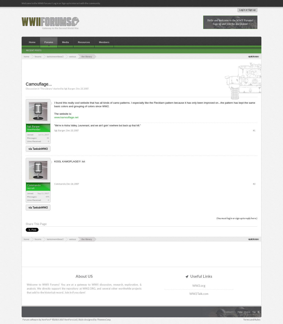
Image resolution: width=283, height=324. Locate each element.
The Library (46, 88)
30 (48, 138)
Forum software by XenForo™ (50, 319)
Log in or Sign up (247, 9)
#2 (254, 183)
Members (104, 42)
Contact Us (230, 312)
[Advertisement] (141, 70)
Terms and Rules (251, 319)
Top (254, 312)
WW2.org (198, 285)
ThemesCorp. (104, 319)
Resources (84, 42)
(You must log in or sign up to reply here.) (237, 218)
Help (240, 312)
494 (47, 197)
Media (65, 42)
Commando (34, 185)
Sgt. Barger (69, 88)
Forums (48, 42)
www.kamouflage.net (66, 117)
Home (32, 42)
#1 (254, 130)
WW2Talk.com (198, 293)
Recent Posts (33, 50)
